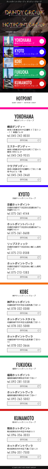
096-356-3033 (20, 435)
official (24, 140)
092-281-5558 (20, 381)
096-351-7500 (20, 452)
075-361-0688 (20, 233)
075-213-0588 (20, 252)
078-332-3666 (20, 345)
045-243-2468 (20, 175)
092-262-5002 (20, 399)
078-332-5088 (20, 326)
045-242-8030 (20, 135)
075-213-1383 (20, 272)
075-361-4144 (20, 213)
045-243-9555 (20, 155)
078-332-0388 (20, 308)
